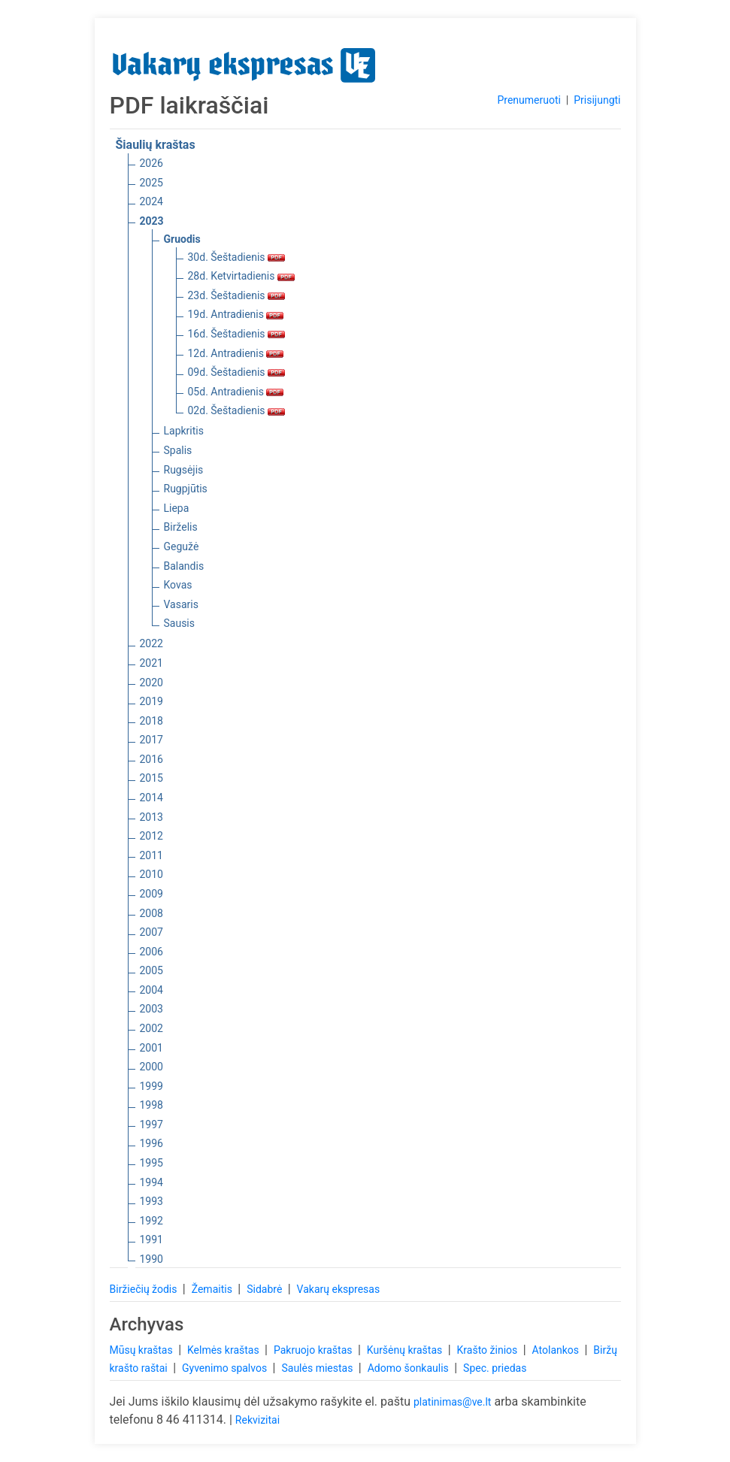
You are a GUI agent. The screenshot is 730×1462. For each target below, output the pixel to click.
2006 (151, 952)
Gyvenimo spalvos (226, 1368)
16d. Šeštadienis (237, 334)
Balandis (184, 566)
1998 (151, 1105)
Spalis (178, 450)
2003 (151, 1009)
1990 (151, 1259)
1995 (151, 1163)
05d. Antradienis (236, 392)
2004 (151, 990)
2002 (151, 1028)
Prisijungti (597, 100)
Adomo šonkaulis (410, 1368)
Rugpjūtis (185, 489)
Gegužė (181, 546)
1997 (151, 1124)
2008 (151, 913)
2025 (151, 183)
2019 (151, 701)
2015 (151, 778)
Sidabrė (266, 1289)
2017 (151, 740)
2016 (151, 759)
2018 (151, 721)
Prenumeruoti (528, 100)
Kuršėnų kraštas (406, 1350)
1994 (151, 1182)
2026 (151, 163)
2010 (151, 874)
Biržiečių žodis (145, 1289)
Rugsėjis (184, 470)
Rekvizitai (257, 1420)
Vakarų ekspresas (338, 1289)
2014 (151, 798)
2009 (151, 894)
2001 (151, 1048)
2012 (151, 836)
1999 (151, 1086)
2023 (152, 221)
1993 (151, 1201)
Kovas (178, 585)
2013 (151, 817)
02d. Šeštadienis (237, 410)
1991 (151, 1239)
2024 (151, 201)
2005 (151, 970)
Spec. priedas (494, 1368)
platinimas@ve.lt (452, 1402)
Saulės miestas (318, 1368)
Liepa (176, 508)
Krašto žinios (488, 1350)
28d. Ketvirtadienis (241, 276)
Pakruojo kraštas (314, 1350)
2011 (151, 855)
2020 (151, 683)
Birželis (181, 527)
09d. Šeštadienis (237, 372)
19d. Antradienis (236, 314)
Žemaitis (213, 1289)
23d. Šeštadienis (237, 295)
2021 (151, 663)
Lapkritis (184, 431)
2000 (151, 1067)
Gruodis (182, 239)
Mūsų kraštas (143, 1350)
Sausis (179, 623)
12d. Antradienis (236, 353)
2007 (151, 932)
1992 (151, 1221)
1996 (151, 1143)
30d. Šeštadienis (237, 257)
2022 (151, 643)
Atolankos (557, 1350)
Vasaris (181, 604)
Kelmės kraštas (224, 1350)
